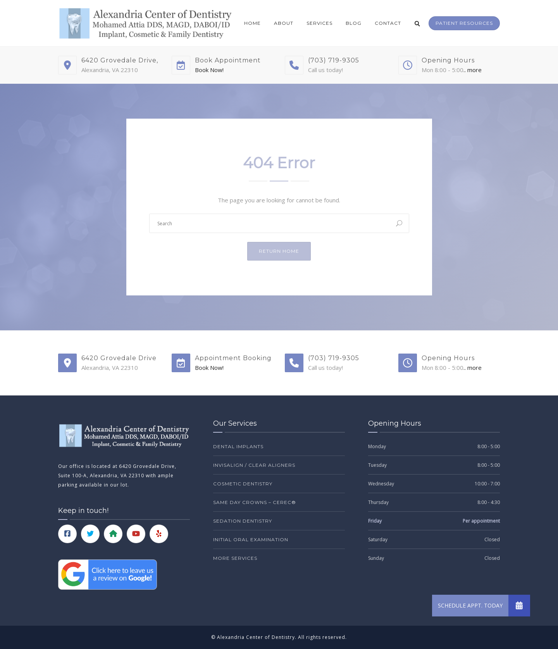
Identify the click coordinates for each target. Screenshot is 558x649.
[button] (519, 605)
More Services (235, 558)
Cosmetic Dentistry (242, 484)
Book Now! (209, 70)
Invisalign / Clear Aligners (254, 465)
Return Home (279, 251)
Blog (354, 23)
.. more (472, 70)
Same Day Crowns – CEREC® (254, 502)
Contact (388, 23)
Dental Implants (238, 446)
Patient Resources (464, 23)
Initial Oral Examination (250, 539)
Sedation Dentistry (242, 521)
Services (319, 23)
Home (252, 23)
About (283, 23)
